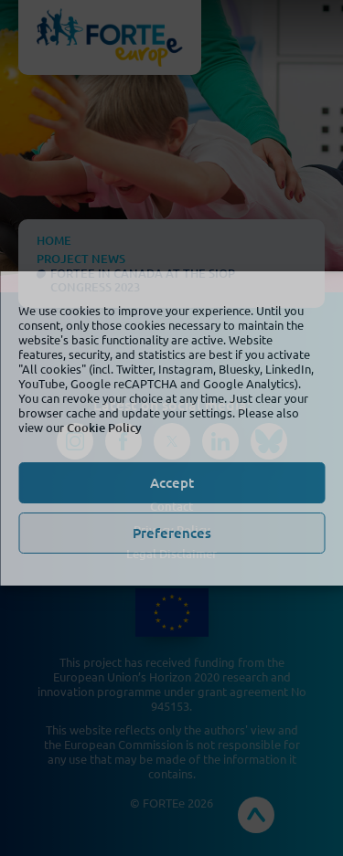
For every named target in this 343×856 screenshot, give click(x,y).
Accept (172, 482)
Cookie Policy (104, 427)
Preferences (172, 532)
